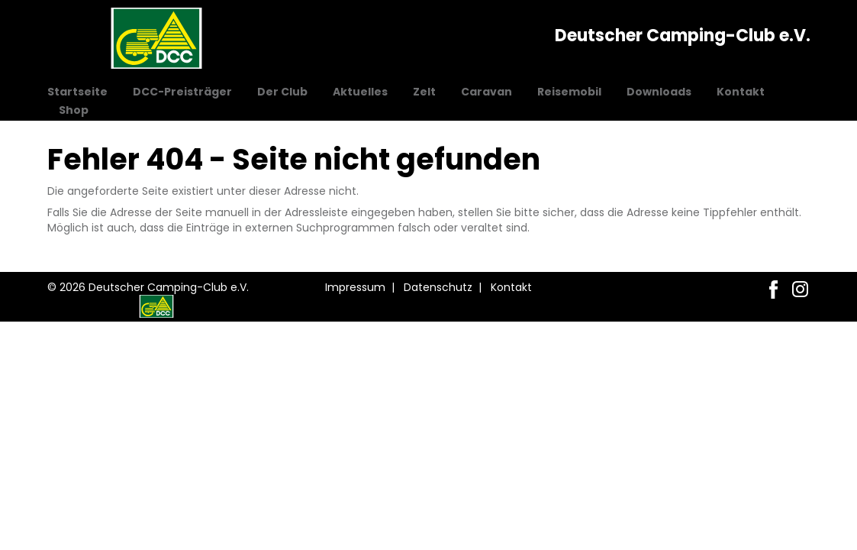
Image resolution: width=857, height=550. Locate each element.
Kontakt (741, 91)
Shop (74, 110)
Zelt (424, 91)
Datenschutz (438, 287)
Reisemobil (569, 91)
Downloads (659, 91)
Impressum (355, 287)
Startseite (77, 91)
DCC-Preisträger (182, 91)
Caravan (486, 91)
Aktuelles (360, 91)
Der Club (282, 91)
